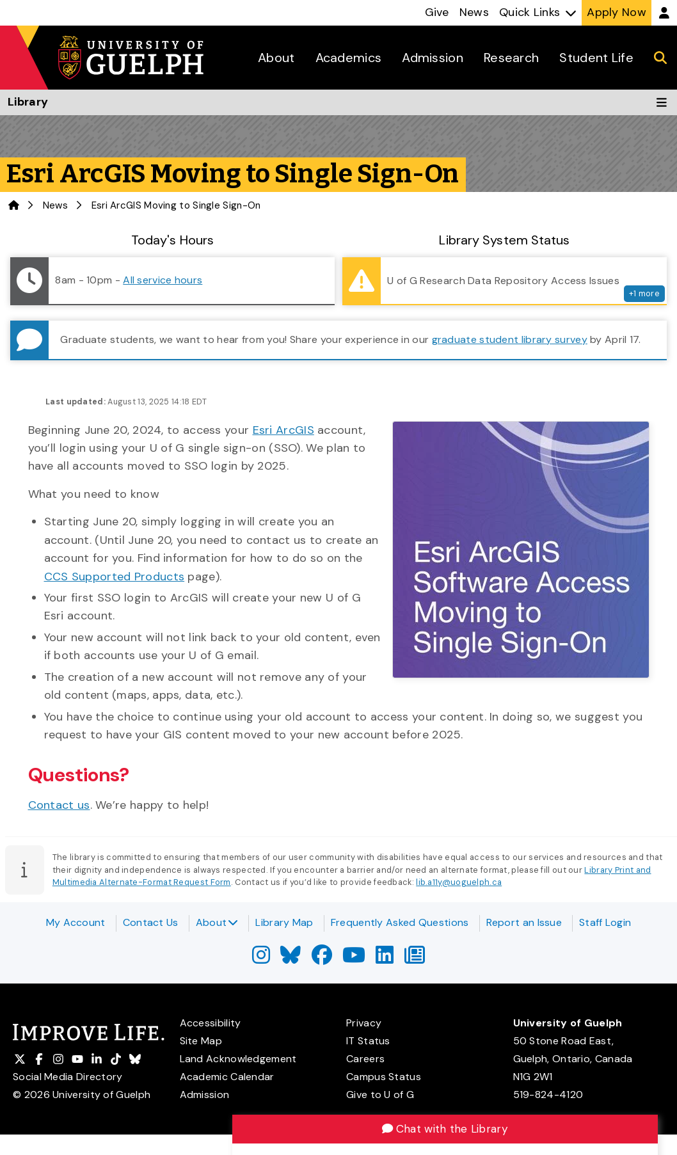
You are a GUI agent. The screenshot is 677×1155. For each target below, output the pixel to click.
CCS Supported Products (114, 576)
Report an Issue (524, 922)
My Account (76, 922)
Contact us (59, 805)
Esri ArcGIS (283, 430)
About (217, 922)
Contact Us (151, 922)
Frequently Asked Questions (400, 922)
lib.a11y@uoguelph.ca (459, 882)
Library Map (284, 922)
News (55, 205)
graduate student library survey (509, 339)
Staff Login (605, 922)
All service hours (162, 280)
